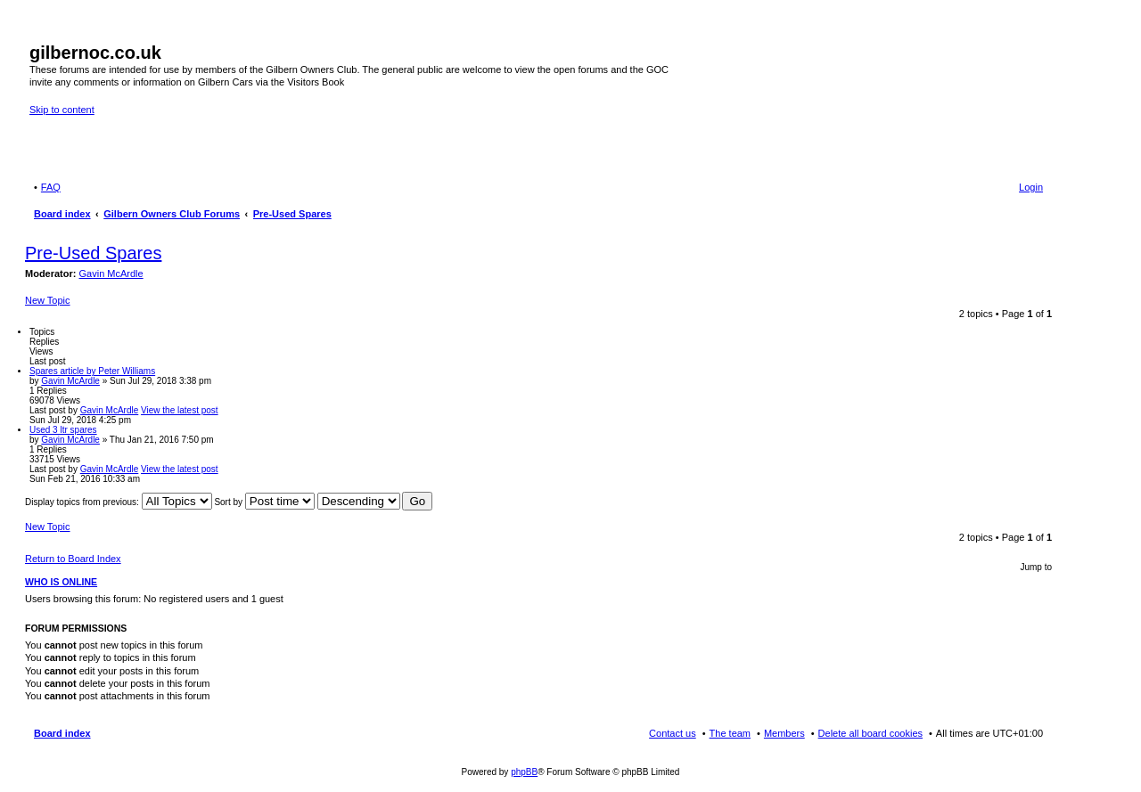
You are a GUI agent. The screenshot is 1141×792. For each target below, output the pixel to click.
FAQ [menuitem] (51, 187)
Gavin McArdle (111, 273)
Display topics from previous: (118, 502)
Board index (62, 733)
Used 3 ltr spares (63, 430)
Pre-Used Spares (93, 253)
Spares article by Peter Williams (92, 371)
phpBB (524, 772)
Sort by (264, 502)
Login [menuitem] (1031, 187)
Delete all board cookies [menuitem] (870, 733)
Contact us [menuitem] (672, 733)
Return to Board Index (73, 558)
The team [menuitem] (730, 733)
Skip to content (61, 109)
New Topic (47, 300)
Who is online (61, 581)
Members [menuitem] (784, 733)
